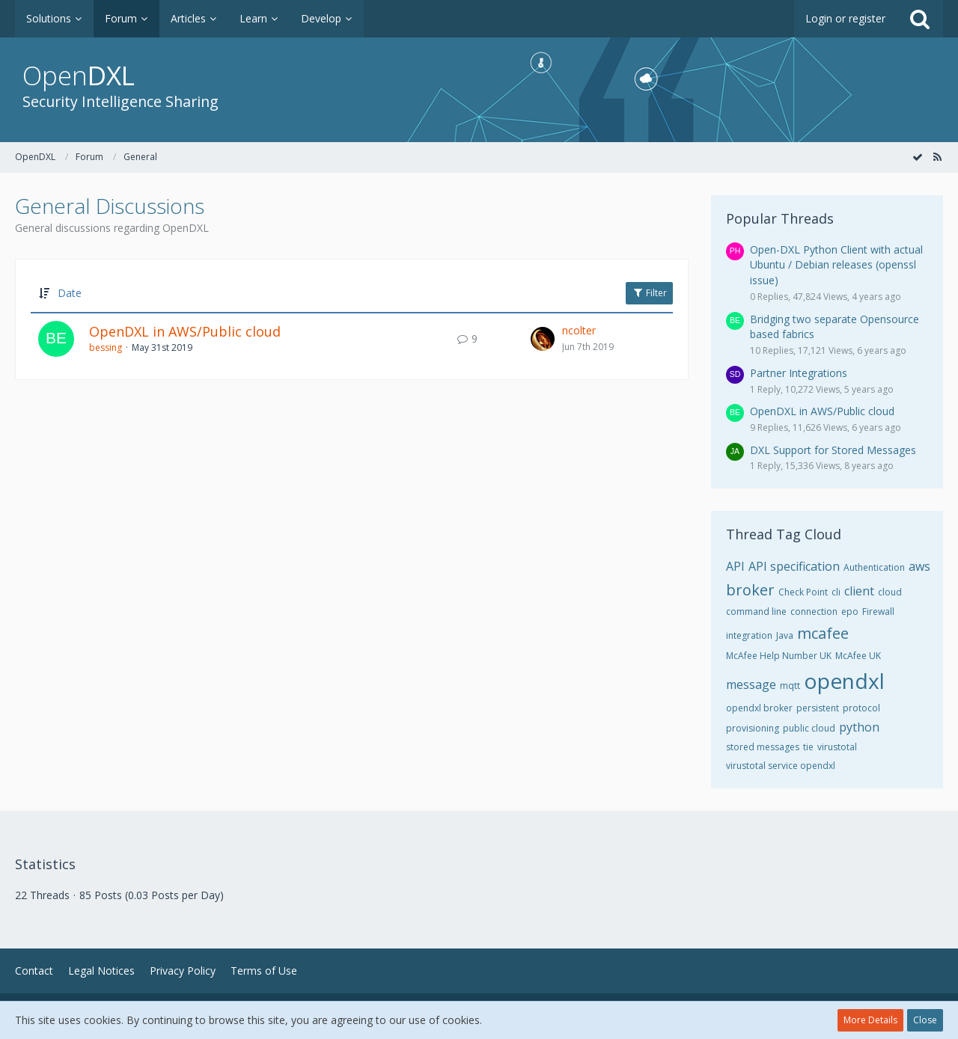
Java (784, 635)
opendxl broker (759, 708)
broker (750, 590)
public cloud (809, 728)
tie (808, 747)
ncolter (579, 330)
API (735, 566)
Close (925, 1020)
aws (919, 566)
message (751, 684)
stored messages (762, 747)
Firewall (878, 611)
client (859, 591)
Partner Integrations (798, 373)
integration (749, 635)
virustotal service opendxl (780, 765)
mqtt (790, 685)
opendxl (844, 680)
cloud (890, 592)
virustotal (837, 747)
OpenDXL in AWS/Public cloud (185, 331)
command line (756, 611)
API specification (794, 566)
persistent (817, 708)
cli (836, 592)
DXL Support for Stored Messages (833, 450)
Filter (649, 292)
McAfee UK (858, 655)
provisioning (752, 728)
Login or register (845, 18)
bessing (105, 347)
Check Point (803, 592)
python (859, 727)
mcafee (823, 633)
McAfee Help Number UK (779, 655)
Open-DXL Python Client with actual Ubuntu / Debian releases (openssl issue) (836, 264)
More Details (870, 1020)
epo (849, 611)
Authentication (874, 567)
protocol (861, 708)
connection (814, 611)
